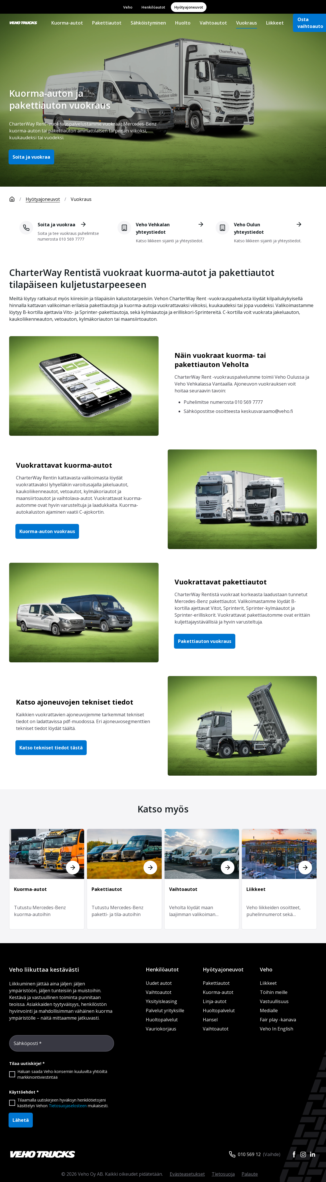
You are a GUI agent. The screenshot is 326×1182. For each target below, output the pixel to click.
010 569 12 (249, 1154)
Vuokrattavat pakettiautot (221, 581)
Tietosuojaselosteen (68, 1105)
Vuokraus (246, 23)
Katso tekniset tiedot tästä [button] (51, 748)
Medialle (269, 1010)
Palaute (250, 1174)
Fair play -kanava (278, 1019)
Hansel (210, 1019)
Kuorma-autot (67, 23)
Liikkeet (275, 23)
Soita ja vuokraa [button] (31, 157)
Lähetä (21, 1120)
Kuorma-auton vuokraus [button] (47, 531)
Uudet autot (159, 983)
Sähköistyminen (148, 23)
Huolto (183, 23)
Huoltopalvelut (162, 1019)
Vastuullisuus (274, 1001)
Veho (127, 7)
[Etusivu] (17, 199)
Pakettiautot (107, 23)
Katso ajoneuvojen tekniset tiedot (74, 702)
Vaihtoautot (213, 23)
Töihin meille (273, 992)
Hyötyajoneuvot (188, 7)
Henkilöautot (153, 7)
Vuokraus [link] (81, 199)
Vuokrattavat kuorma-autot (64, 465)
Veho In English (276, 1029)
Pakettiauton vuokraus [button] (204, 641)
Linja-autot (214, 1001)
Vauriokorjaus (161, 1029)
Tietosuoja (223, 1174)
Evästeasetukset (187, 1174)
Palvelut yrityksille (165, 1010)
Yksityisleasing (161, 1001)
